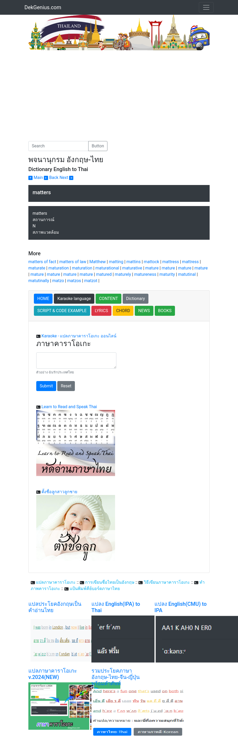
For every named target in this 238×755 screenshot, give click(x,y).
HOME (43, 298)
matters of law (72, 261)
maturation (58, 268)
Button (98, 145)
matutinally (38, 280)
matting (116, 261)
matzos (74, 280)
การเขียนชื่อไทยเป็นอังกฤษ (109, 582)
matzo (58, 280)
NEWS (144, 310)
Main (35, 177)
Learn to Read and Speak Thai (69, 406)
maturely (123, 274)
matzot (90, 280)
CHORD (123, 310)
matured (104, 274)
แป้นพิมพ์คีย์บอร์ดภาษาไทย (95, 588)
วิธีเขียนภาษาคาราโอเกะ (167, 582)
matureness (145, 274)
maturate (36, 268)
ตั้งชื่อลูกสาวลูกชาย (59, 491)
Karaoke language (74, 298)
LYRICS (101, 310)
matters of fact (42, 261)
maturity (167, 274)
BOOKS (165, 310)
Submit (46, 385)
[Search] (58, 146)
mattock (151, 261)
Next (66, 177)
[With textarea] (76, 360)
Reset (66, 385)
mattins (133, 261)
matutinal (187, 274)
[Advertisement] (72, 90)
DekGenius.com (42, 7)
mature (152, 268)
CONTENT (108, 298)
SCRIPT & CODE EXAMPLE (62, 310)
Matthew (97, 261)
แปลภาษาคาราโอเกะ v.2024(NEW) (52, 674)
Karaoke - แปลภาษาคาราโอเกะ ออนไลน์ (79, 335)
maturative (132, 268)
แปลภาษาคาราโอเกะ (56, 582)
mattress (170, 261)
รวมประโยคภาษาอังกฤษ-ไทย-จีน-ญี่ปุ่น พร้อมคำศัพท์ (115, 677)
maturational (107, 268)
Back (51, 177)
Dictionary (135, 298)
